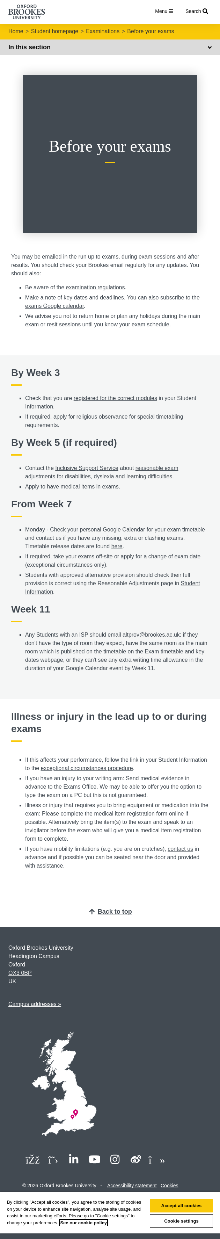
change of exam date (174, 556)
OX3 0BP (20, 973)
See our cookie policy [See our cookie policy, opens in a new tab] (83, 1222)
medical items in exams (89, 487)
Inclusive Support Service (86, 468)
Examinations (102, 31)
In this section (110, 47)
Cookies (169, 1185)
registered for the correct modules (115, 398)
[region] (110, 1215)
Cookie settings (181, 1221)
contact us (180, 849)
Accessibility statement (132, 1185)
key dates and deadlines (94, 297)
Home (15, 31)
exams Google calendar (54, 306)
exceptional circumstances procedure (87, 768)
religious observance (102, 417)
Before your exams (150, 31)
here (117, 546)
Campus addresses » (34, 1004)
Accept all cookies (181, 1205)
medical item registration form (130, 814)
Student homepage (54, 31)
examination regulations (95, 287)
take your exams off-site (83, 556)
